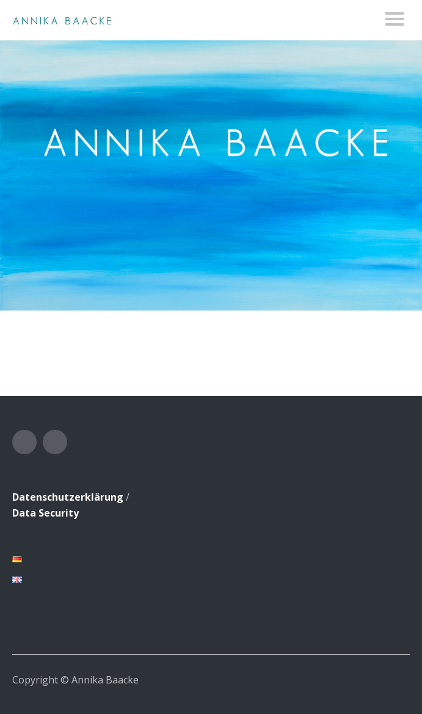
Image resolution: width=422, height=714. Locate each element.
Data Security (45, 513)
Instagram (55, 442)
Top (397, 679)
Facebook (24, 442)
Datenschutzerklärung (67, 497)
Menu (394, 19)
